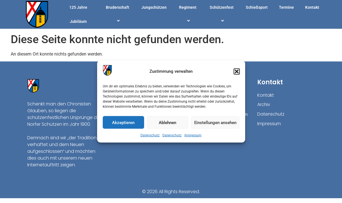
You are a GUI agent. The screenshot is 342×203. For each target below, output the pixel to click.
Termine (286, 7)
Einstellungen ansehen (215, 122)
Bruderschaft (117, 14)
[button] (237, 71)
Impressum (193, 135)
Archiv (264, 104)
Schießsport (257, 7)
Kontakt (312, 7)
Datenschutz (150, 135)
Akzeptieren (123, 122)
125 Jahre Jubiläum (78, 14)
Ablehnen (167, 122)
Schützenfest (222, 14)
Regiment (187, 14)
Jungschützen (154, 7)
